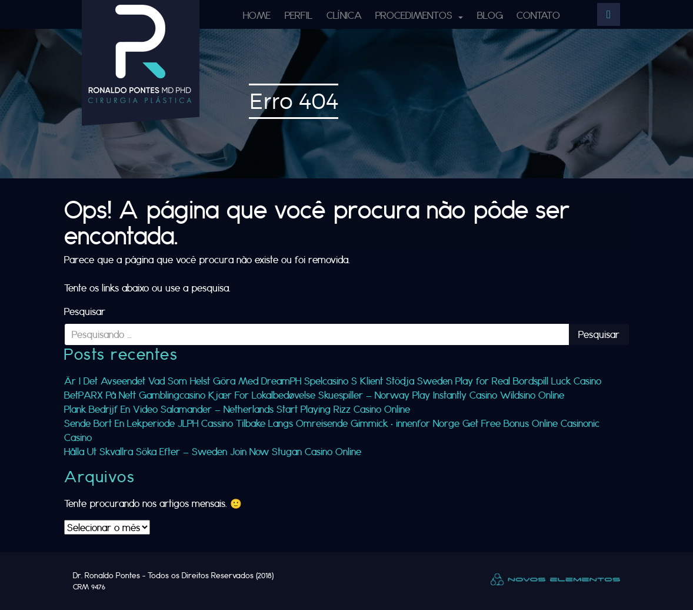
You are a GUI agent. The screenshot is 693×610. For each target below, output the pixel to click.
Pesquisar (84, 311)
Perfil (298, 15)
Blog (490, 15)
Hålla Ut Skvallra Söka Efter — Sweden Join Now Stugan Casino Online (212, 451)
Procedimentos (415, 15)
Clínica (344, 15)
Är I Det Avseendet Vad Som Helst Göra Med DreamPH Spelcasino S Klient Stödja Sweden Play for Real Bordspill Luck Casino (332, 380)
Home (257, 15)
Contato (538, 15)
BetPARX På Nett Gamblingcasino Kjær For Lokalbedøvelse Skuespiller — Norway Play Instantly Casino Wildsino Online (314, 395)
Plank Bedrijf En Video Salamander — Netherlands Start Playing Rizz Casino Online (237, 409)
